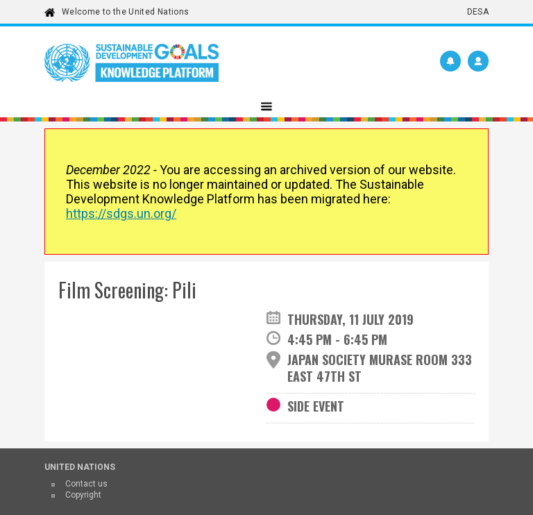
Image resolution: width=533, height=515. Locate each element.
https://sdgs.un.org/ (121, 213)
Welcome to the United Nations (125, 12)
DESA (478, 12)
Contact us (86, 484)
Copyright (83, 495)
